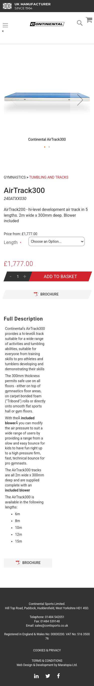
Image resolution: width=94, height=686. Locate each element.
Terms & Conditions (47, 661)
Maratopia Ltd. (67, 665)
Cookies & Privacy (47, 650)
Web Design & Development (35, 665)
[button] (80, 99)
